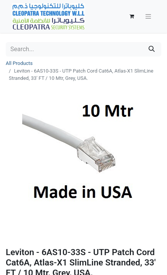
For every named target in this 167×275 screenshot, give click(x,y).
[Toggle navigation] (148, 17)
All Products (19, 63)
